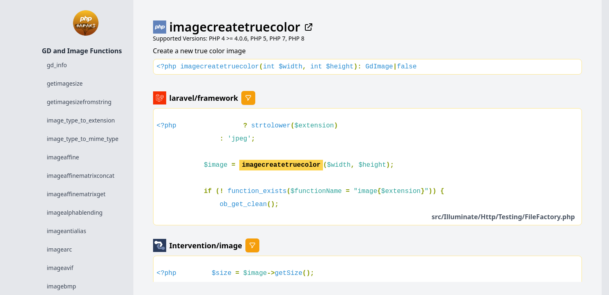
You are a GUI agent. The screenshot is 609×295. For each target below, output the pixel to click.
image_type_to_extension (81, 120)
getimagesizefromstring (79, 102)
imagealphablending (75, 212)
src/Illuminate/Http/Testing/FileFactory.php (503, 216)
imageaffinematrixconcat (80, 175)
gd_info (57, 65)
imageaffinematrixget (76, 194)
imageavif (60, 268)
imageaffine (63, 157)
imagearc (59, 249)
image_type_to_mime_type (83, 139)
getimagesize (64, 83)
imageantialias (66, 231)
